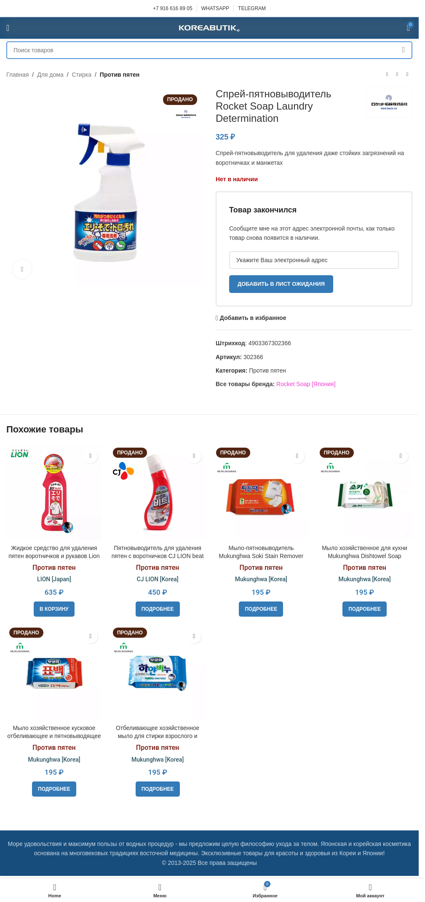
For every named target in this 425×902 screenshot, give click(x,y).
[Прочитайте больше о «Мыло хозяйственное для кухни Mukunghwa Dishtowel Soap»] (365, 608)
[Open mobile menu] (7, 27)
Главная (17, 74)
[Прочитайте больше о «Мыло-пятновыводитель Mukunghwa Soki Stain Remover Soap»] (261, 608)
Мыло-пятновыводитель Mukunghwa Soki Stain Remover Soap (261, 555)
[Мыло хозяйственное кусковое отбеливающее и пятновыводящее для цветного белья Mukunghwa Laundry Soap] (54, 672)
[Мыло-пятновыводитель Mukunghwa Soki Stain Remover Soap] (261, 492)
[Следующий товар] (407, 75)
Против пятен (120, 74)
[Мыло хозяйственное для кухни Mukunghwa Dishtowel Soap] (364, 492)
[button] (54, 608)
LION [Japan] (54, 579)
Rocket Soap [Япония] (305, 384)
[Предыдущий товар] (387, 75)
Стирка (81, 74)
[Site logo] (209, 27)
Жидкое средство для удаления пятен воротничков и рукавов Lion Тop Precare (54, 555)
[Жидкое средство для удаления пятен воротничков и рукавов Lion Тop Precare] (54, 492)
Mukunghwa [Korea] (261, 579)
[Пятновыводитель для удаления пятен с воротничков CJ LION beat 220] (157, 492)
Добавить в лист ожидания (281, 284)
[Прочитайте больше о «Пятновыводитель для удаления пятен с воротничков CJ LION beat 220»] (158, 608)
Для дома (50, 74)
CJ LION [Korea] (157, 579)
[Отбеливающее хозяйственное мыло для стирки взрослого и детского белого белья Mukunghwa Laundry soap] (157, 672)
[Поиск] (209, 50)
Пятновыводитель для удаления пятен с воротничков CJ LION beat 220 (157, 555)
